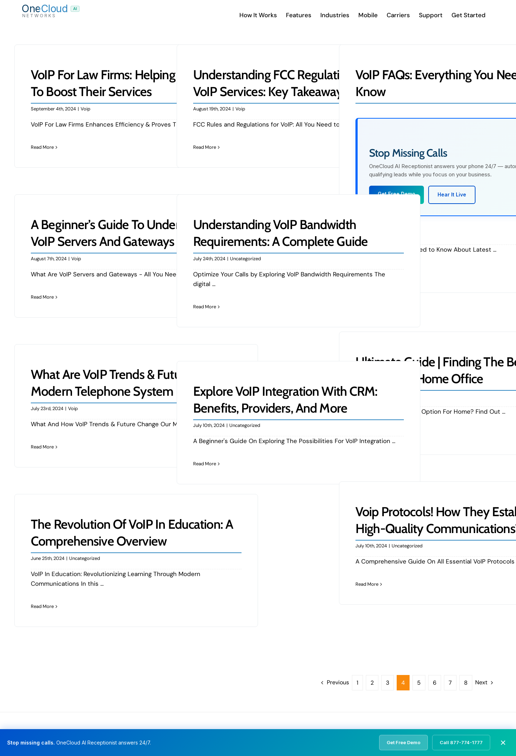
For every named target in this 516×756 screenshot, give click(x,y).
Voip (85, 109)
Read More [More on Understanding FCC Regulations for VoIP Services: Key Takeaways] (204, 147)
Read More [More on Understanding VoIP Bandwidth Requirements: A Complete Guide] (204, 307)
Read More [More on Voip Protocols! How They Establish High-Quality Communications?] (366, 584)
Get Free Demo (403, 742)
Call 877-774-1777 (461, 742)
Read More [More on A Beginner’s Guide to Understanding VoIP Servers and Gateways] (42, 297)
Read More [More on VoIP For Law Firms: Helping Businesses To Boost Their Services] (42, 147)
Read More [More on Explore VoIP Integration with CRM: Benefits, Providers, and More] (204, 464)
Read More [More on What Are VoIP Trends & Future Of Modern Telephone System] (42, 447)
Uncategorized (245, 259)
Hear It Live (452, 194)
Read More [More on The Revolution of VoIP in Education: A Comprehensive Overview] (42, 606)
